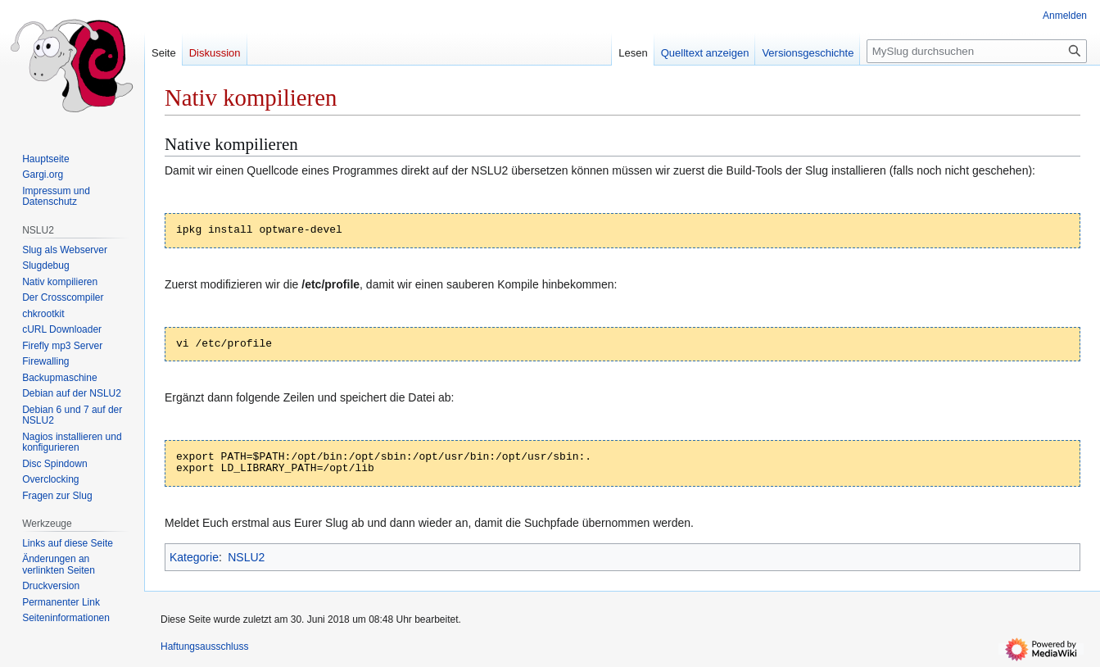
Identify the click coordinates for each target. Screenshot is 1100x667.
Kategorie (194, 557)
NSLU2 (246, 557)
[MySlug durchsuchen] (977, 51)
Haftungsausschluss (204, 646)
